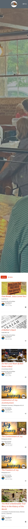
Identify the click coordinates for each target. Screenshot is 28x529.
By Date (4, 277)
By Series (10, 277)
